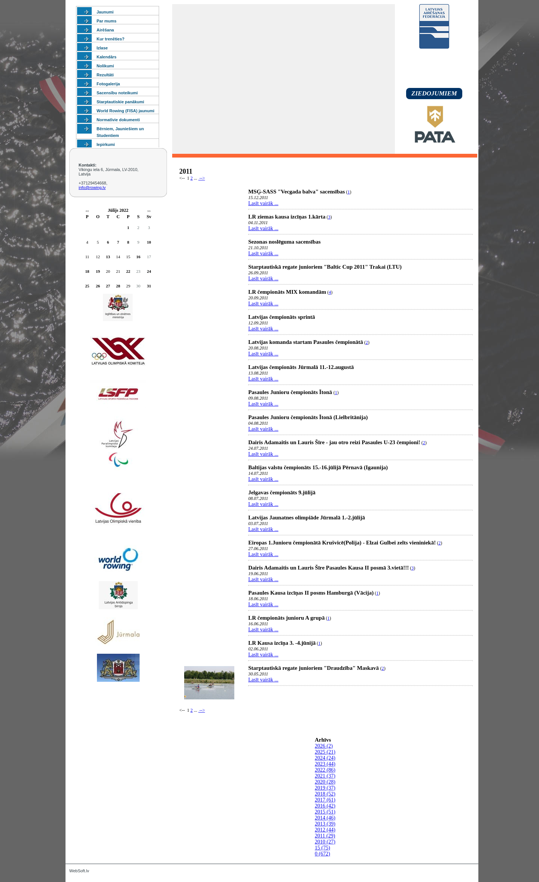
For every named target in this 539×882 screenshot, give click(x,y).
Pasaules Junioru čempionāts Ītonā (291, 392)
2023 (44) (325, 764)
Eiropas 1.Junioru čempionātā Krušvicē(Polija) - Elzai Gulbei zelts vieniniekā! (342, 543)
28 (118, 286)
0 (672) (322, 854)
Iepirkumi (106, 144)
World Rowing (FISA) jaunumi (125, 111)
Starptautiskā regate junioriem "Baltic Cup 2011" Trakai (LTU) (325, 267)
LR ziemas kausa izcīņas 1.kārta (286, 217)
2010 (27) (325, 842)
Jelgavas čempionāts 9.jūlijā (282, 492)
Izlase (102, 48)
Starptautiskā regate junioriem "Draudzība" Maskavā (314, 668)
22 (128, 271)
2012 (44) (325, 830)
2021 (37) (325, 776)
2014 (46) (325, 818)
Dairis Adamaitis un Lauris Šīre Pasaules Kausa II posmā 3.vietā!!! (328, 568)
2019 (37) (325, 788)
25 (87, 286)
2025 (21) (325, 752)
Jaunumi (105, 12)
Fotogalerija (108, 84)
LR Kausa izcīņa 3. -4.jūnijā (282, 643)
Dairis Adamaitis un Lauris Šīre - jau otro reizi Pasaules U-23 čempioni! (334, 442)
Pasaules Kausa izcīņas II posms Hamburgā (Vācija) (311, 593)
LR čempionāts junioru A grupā (286, 618)
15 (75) (322, 848)
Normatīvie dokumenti (118, 120)
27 (108, 286)
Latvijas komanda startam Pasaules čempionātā (305, 342)
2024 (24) (325, 758)
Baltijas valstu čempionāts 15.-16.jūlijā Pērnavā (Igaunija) (318, 467)
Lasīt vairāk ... (263, 203)
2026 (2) (324, 746)
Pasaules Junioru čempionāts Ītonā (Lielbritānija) (308, 417)
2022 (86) (325, 770)
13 (108, 256)
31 (149, 286)
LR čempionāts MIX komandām (287, 292)
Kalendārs (106, 57)
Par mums (106, 21)
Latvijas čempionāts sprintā (281, 317)
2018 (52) (325, 794)
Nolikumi (105, 66)
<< (87, 211)
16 (138, 256)
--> (201, 178)
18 (87, 271)
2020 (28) (325, 782)
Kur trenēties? (111, 39)
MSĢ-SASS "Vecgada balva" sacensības (296, 192)
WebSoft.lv (79, 871)
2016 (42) (325, 806)
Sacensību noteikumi (117, 93)
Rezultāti (105, 75)
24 (149, 271)
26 (98, 286)
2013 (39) (325, 824)
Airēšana (105, 30)
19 (98, 271)
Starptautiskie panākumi (120, 102)
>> (148, 211)
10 (149, 242)
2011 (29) (325, 836)
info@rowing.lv (92, 187)
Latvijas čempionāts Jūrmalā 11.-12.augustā (301, 367)
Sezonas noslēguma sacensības (284, 242)
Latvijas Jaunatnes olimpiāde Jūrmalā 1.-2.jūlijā (306, 518)
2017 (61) (325, 800)
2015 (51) (325, 812)
